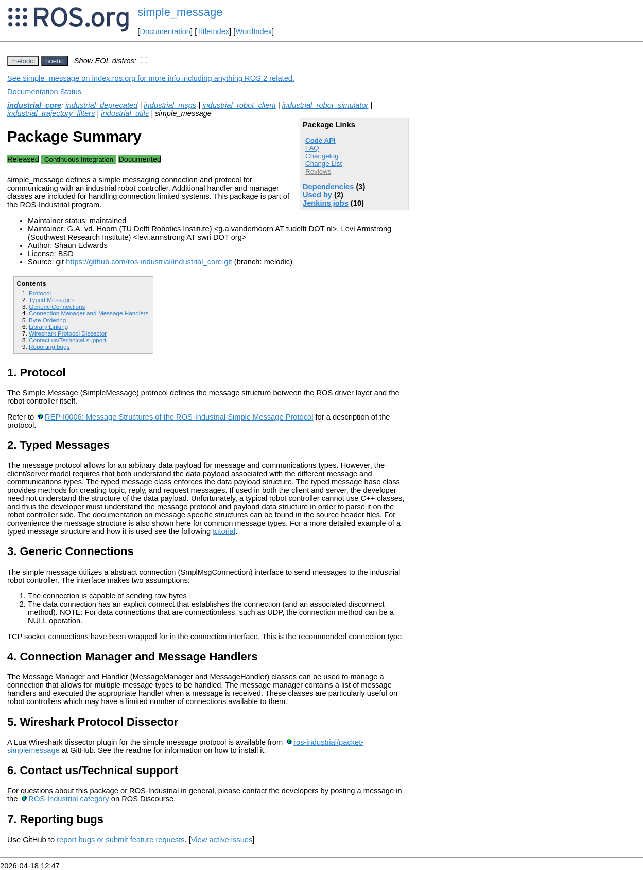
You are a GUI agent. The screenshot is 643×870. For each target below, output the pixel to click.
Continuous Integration (78, 159)
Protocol (40, 293)
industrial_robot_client (239, 105)
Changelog (321, 156)
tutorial (224, 531)
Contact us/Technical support (67, 340)
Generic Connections (57, 306)
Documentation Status (44, 92)
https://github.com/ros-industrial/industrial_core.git (149, 262)
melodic (23, 61)
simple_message (179, 12)
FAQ (312, 148)
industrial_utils (125, 113)
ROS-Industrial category (68, 799)
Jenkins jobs (326, 203)
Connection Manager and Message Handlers (89, 313)
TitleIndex (213, 31)
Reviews (318, 171)
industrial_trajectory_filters (51, 113)
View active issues (221, 839)
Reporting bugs (49, 346)
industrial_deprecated (101, 105)
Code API (320, 140)
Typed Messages (52, 299)
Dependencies (328, 186)
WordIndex (253, 31)
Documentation (165, 31)
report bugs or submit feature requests (120, 839)
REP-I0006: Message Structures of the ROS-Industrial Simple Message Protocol (179, 417)
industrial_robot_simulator (325, 105)
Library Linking (48, 326)
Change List (323, 164)
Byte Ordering (47, 319)
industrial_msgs (170, 105)
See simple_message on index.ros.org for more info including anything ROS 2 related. (150, 78)
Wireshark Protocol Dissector (68, 333)
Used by (317, 195)
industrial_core (34, 105)
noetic (54, 61)
